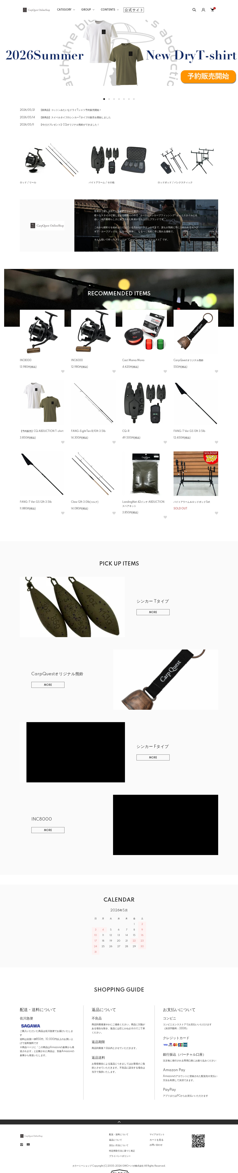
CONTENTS (108, 10)
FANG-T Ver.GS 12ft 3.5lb (36, 502)
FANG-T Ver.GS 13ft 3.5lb (189, 431)
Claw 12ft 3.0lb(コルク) (84, 502)
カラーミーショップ (82, 1166)
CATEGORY (64, 10)
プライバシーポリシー (120, 1156)
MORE (153, 612)
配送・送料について (118, 1134)
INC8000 (25, 360)
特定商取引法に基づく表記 (122, 1151)
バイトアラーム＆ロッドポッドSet (192, 502)
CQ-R (125, 431)
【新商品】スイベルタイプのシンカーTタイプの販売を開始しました (75, 117)
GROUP (86, 10)
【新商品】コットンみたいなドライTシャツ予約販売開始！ (70, 110)
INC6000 (77, 360)
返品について (115, 1140)
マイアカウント (157, 1134)
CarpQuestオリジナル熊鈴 (188, 360)
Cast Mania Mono (133, 360)
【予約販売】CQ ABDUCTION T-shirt (41, 431)
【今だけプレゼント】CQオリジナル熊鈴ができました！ (69, 124)
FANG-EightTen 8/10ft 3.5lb (88, 431)
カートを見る (156, 1139)
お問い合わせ (156, 1145)
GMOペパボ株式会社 (133, 1166)
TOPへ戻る (119, 1122)
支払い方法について (118, 1145)
